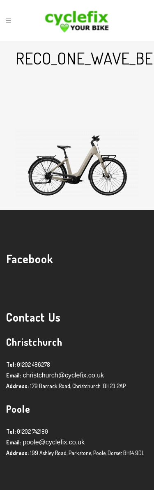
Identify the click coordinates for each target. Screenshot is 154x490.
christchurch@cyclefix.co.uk (62, 375)
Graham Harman (84, 116)
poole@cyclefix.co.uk (53, 442)
